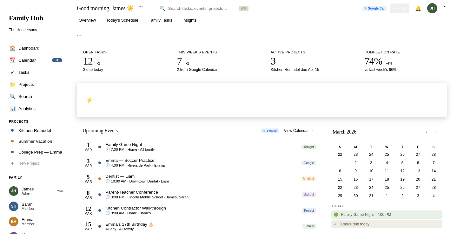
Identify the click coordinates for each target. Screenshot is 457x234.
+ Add (399, 8)
